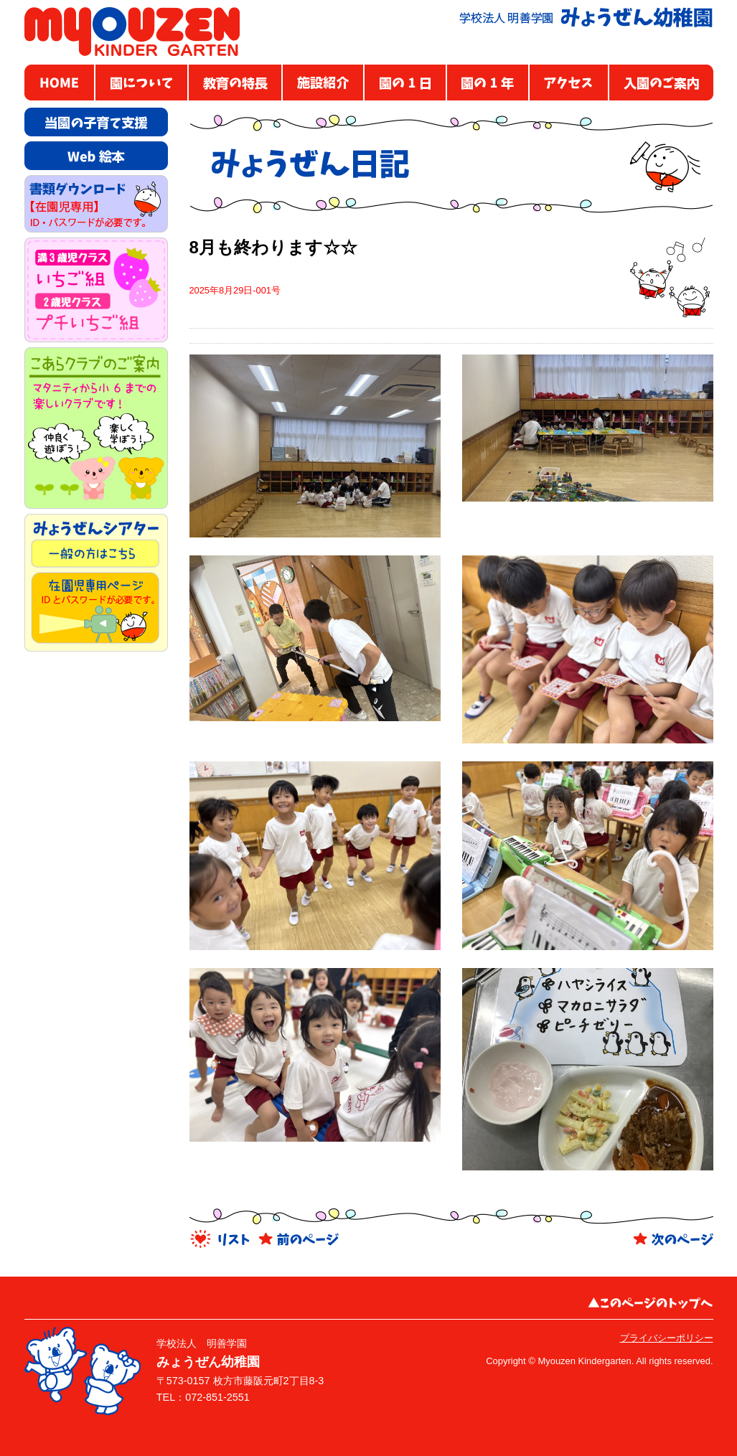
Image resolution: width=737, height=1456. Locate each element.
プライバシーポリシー (666, 1338)
